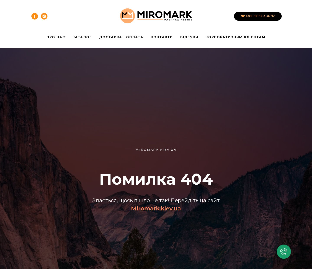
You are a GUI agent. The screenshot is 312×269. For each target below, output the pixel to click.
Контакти (162, 37)
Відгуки (189, 37)
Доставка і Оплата (121, 37)
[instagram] (44, 16)
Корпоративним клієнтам (235, 37)
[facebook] (34, 16)
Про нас (56, 37)
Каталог (82, 37)
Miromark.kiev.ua (156, 208)
